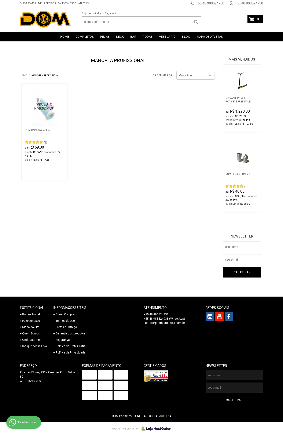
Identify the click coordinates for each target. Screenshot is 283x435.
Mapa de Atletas (209, 37)
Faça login (111, 13)
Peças (105, 37)
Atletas (83, 3)
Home (64, 37)
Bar (133, 37)
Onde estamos (31, 340)
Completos (85, 37)
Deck (120, 37)
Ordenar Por (162, 75)
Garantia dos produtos (70, 333)
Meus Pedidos (47, 3)
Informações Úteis (69, 307)
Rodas (148, 37)
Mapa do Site (30, 327)
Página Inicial (31, 314)
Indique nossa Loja (34, 346)
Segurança (63, 340)
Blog (186, 37)
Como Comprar (66, 314)
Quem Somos (28, 3)
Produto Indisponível (44, 106)
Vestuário (167, 37)
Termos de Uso (65, 321)
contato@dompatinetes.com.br (164, 323)
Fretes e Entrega (66, 327)
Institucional (32, 307)
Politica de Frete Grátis (70, 346)
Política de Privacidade (70, 352)
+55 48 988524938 (209, 3)
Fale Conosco (67, 3)
